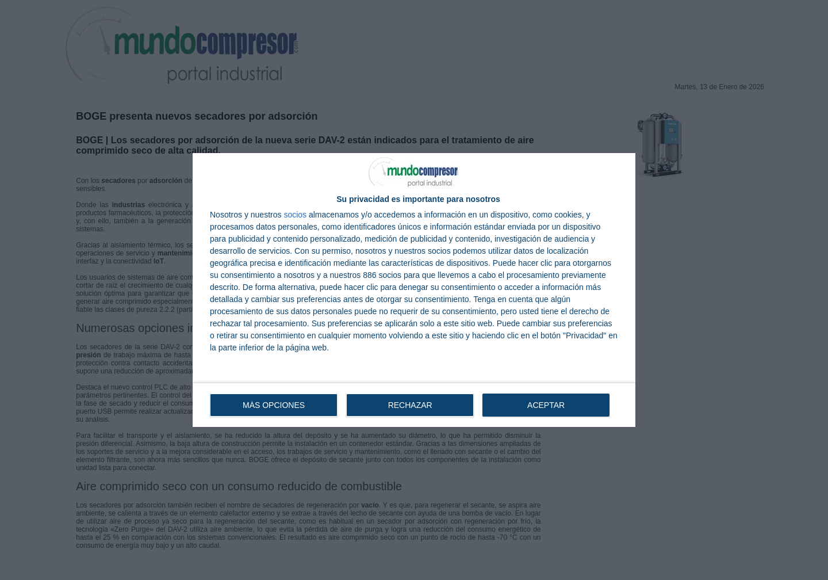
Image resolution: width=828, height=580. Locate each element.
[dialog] (414, 290)
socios (294, 215)
